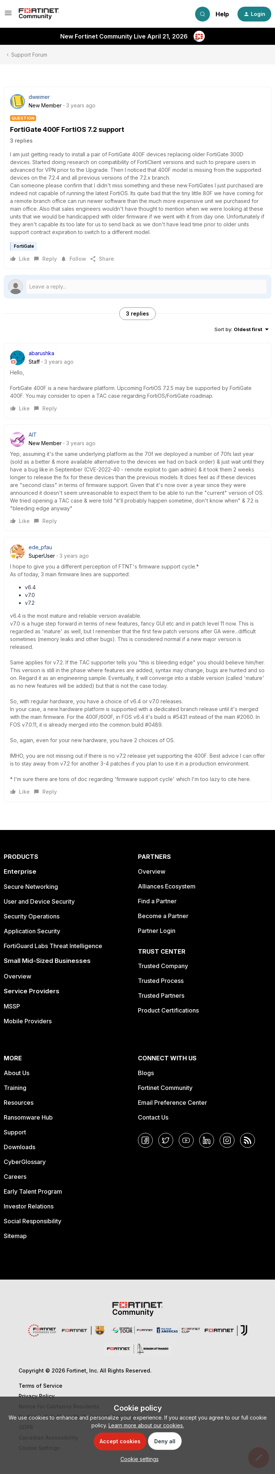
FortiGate (24, 246)
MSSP (12, 1006)
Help (222, 14)
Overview (17, 976)
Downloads (19, 1147)
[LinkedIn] (206, 1140)
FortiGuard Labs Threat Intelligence (53, 946)
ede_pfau (40, 547)
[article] (137, 380)
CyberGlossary (25, 1161)
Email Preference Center (172, 1102)
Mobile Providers (28, 1021)
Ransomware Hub (28, 1117)
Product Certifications (168, 1010)
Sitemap (15, 1236)
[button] (8, 15)
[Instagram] (227, 1140)
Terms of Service (40, 1386)
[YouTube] (186, 1140)
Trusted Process (161, 980)
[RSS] (247, 1140)
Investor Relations (29, 1206)
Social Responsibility (32, 1221)
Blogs (146, 1073)
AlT (33, 434)
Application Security (32, 931)
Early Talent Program (33, 1191)
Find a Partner (157, 901)
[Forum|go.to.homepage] (39, 14)
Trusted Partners (161, 995)
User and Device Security (39, 901)
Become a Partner (163, 916)
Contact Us (153, 1117)
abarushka (41, 353)
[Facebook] (145, 1140)
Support (15, 1132)
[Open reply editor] (137, 287)
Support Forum (29, 54)
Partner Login (156, 930)
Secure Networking (31, 886)
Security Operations (31, 916)
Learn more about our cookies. (146, 1425)
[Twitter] (165, 1140)
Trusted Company (163, 966)
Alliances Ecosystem (166, 886)
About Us (16, 1073)
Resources (18, 1102)
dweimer (39, 97)
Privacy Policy (37, 1396)
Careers (15, 1176)
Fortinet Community (165, 1087)
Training (15, 1087)
